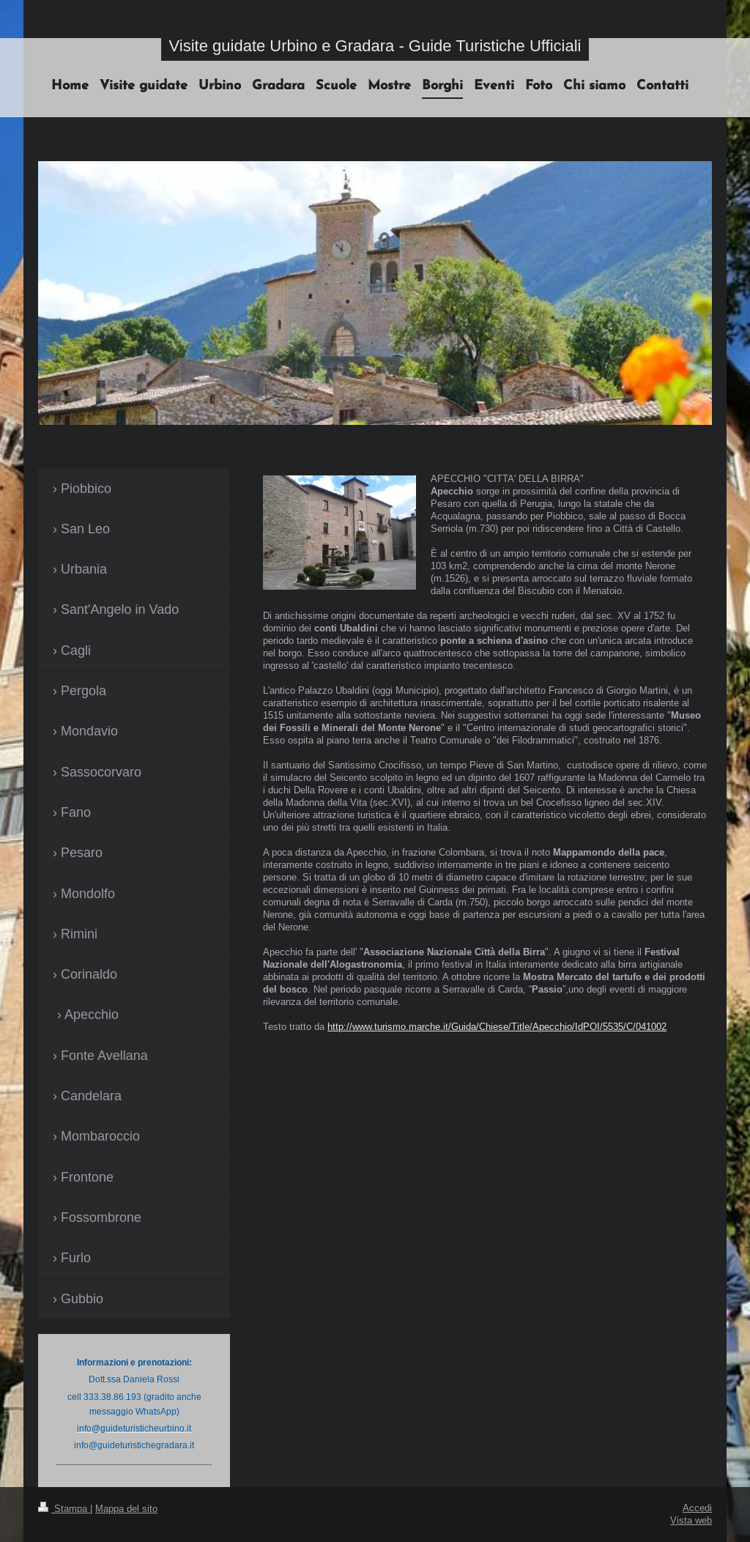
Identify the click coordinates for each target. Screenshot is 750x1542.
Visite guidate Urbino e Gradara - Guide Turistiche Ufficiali (375, 46)
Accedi (697, 1507)
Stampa (64, 1508)
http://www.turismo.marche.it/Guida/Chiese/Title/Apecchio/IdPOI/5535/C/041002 (497, 1026)
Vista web (691, 1520)
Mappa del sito (126, 1508)
